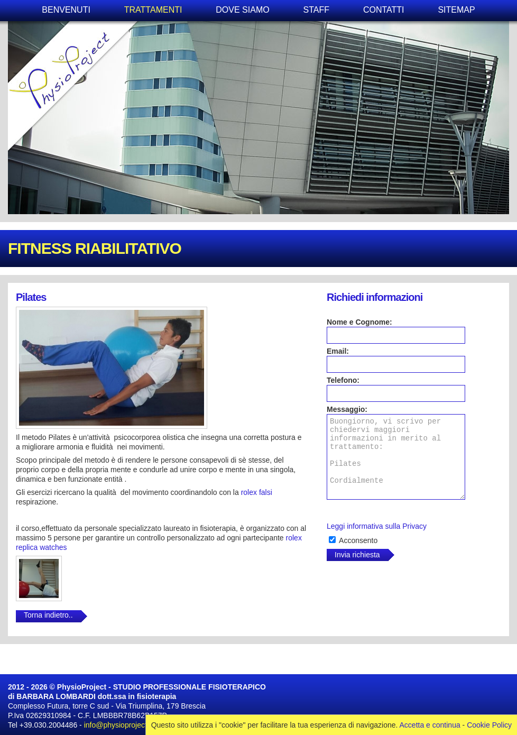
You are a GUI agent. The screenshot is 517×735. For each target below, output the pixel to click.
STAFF (316, 9)
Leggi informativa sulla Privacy (377, 526)
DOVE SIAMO (242, 9)
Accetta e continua (430, 725)
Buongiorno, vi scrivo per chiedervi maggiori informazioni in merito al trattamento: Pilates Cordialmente (396, 457)
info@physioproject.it (118, 725)
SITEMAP (456, 9)
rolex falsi (256, 492)
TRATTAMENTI (153, 9)
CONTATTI (383, 9)
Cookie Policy (489, 725)
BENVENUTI (66, 9)
